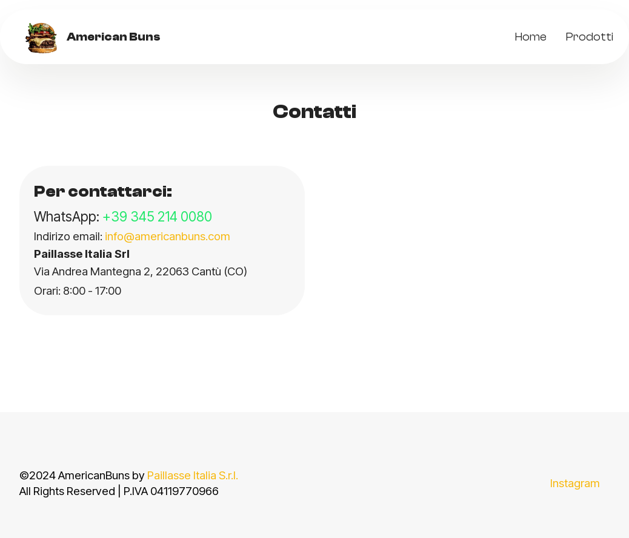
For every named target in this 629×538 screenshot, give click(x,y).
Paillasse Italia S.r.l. (192, 475)
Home (531, 37)
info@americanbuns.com (167, 236)
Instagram (575, 483)
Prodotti (589, 37)
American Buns (114, 37)
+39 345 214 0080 (157, 216)
